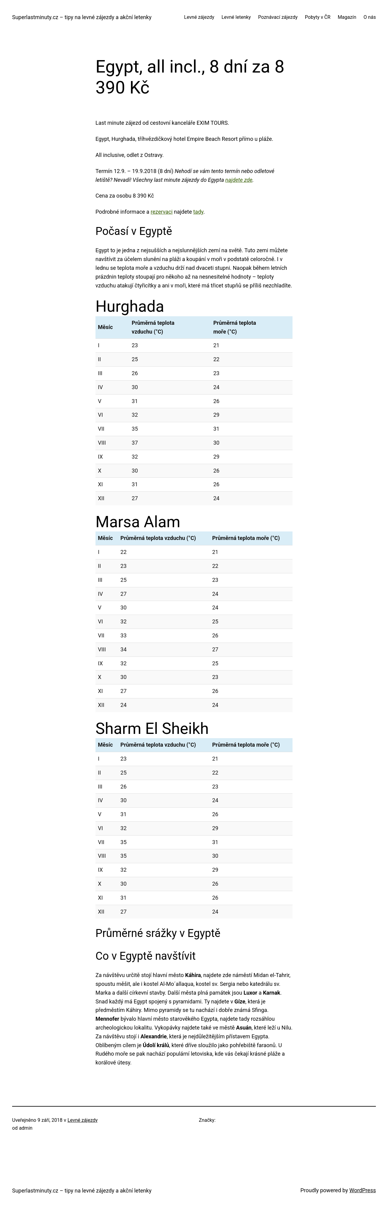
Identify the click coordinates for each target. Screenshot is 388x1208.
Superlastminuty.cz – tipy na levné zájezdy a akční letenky (82, 17)
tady (198, 212)
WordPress (363, 1190)
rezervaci (161, 212)
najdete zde (238, 180)
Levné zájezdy (83, 1120)
